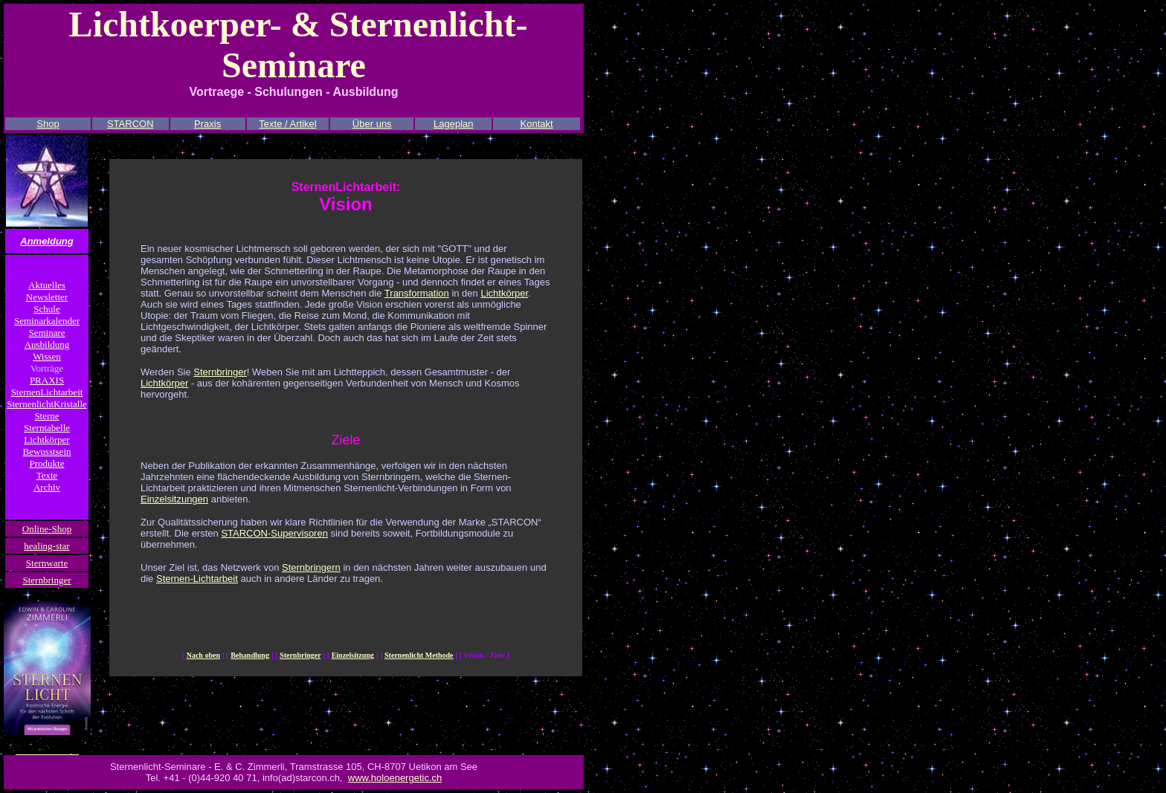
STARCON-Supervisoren (274, 533)
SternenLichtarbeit (47, 392)
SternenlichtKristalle (47, 404)
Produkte (47, 463)
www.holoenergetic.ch (395, 777)
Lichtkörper (46, 439)
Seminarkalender (47, 320)
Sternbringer (47, 580)
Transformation (416, 293)
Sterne (46, 415)
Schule (46, 308)
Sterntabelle (47, 427)
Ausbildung (47, 344)
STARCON (130, 123)
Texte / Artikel (287, 123)
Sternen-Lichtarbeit (197, 578)
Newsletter (47, 296)
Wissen (47, 356)
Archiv (46, 487)
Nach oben (203, 655)
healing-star (46, 545)
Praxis (207, 123)
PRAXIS (47, 380)
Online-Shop (46, 528)
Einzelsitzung (353, 655)
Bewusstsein (47, 451)
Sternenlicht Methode (419, 655)
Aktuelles (46, 285)
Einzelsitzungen (174, 499)
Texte (47, 475)
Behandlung (250, 655)
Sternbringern (311, 567)
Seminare (46, 332)
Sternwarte (47, 563)
